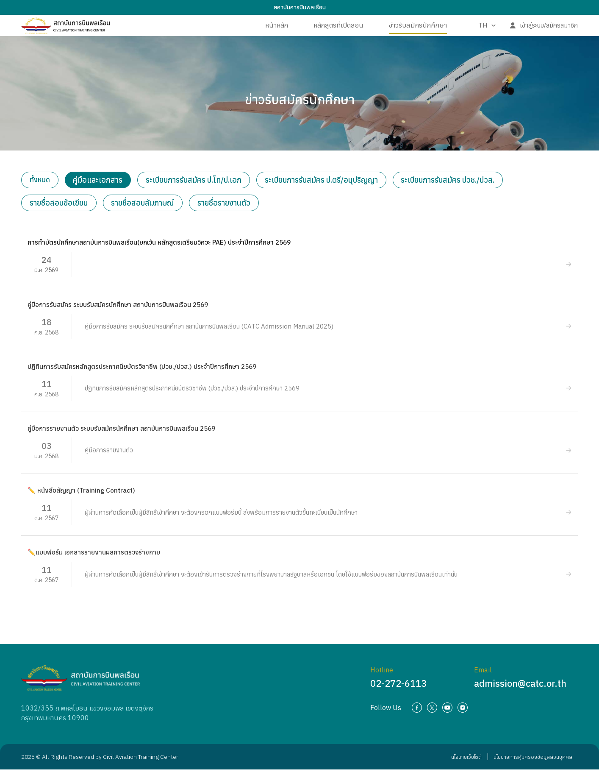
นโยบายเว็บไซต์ (457, 759)
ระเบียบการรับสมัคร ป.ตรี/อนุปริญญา (327, 180)
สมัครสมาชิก (562, 32)
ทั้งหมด (41, 180)
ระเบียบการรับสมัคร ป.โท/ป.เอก (199, 180)
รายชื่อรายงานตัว (226, 204)
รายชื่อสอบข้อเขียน (59, 204)
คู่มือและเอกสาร (102, 180)
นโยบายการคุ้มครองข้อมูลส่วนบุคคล (529, 759)
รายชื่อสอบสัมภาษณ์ (144, 204)
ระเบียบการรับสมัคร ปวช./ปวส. (455, 180)
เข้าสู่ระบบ (531, 32)
